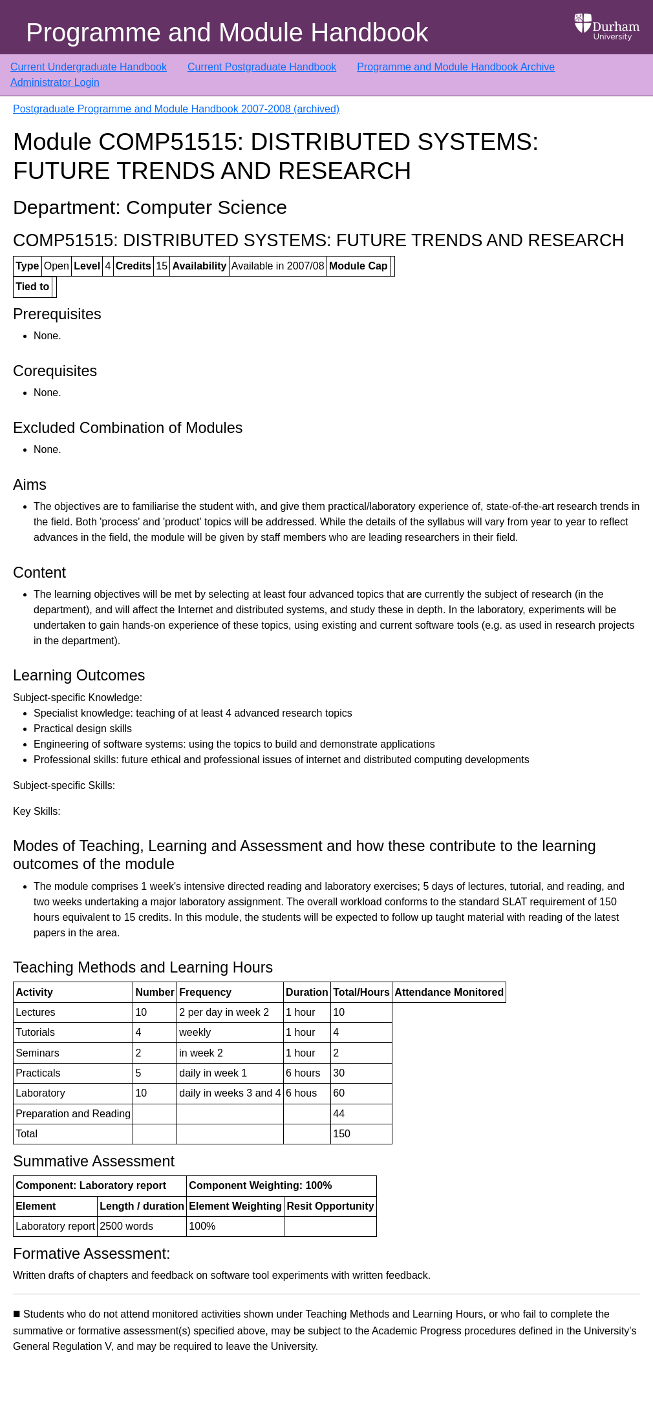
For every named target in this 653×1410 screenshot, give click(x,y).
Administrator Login (55, 82)
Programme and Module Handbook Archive (456, 66)
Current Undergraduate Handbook (88, 66)
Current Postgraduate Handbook (261, 66)
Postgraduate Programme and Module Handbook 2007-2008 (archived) (176, 108)
